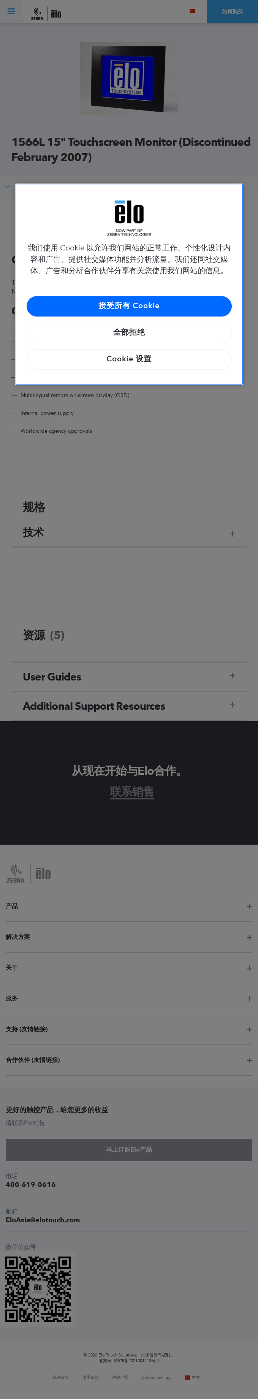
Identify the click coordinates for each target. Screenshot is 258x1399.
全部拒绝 (129, 333)
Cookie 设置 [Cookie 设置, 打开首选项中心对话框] (129, 359)
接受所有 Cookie (129, 306)
